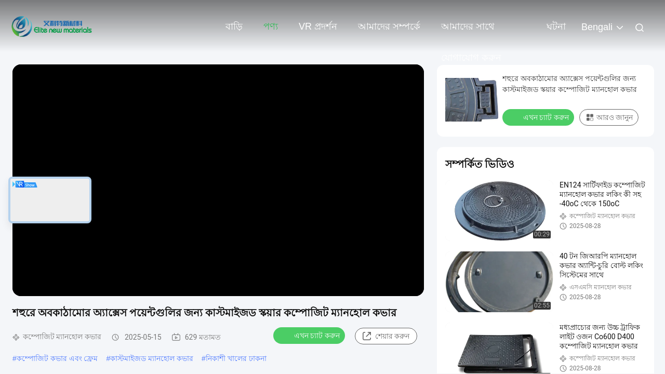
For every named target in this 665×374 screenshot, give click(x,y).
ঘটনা (556, 26)
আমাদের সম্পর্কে (389, 26)
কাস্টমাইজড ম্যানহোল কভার (151, 358)
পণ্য (270, 26)
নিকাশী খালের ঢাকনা (236, 358)
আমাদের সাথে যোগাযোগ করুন (471, 31)
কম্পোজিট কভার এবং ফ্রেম (57, 358)
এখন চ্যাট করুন (310, 335)
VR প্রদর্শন (318, 26)
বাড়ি (234, 26)
